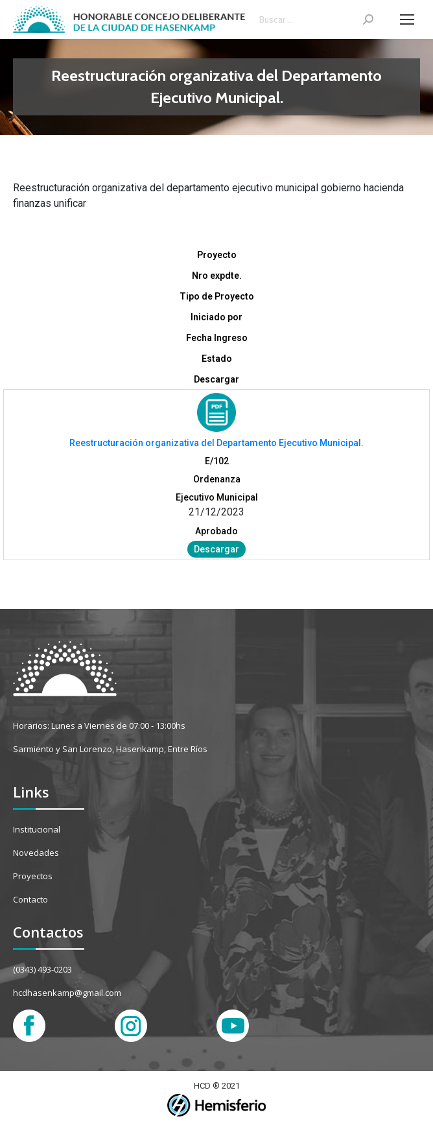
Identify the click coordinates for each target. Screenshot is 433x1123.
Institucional (36, 829)
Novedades (36, 852)
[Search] (316, 19)
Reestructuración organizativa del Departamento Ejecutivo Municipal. (216, 443)
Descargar (216, 549)
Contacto (30, 899)
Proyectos (33, 876)
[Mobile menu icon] (407, 19)
